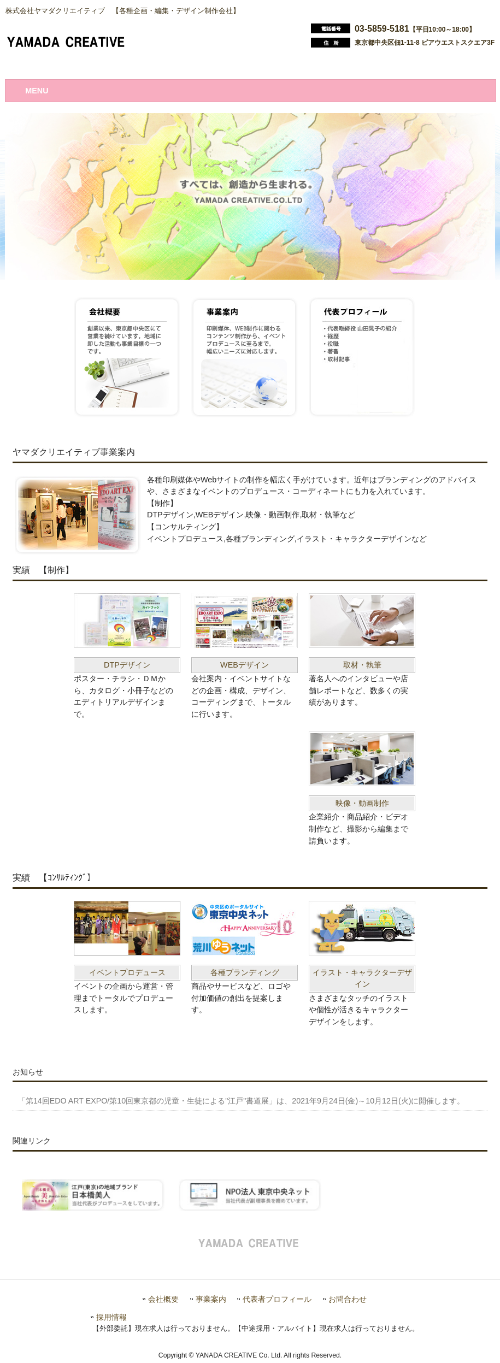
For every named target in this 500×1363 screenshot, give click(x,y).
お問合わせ (347, 1299)
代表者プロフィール (277, 1299)
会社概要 (163, 1299)
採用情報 (111, 1317)
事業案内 (211, 1299)
